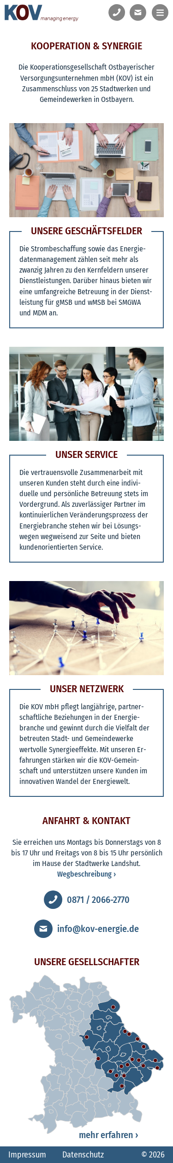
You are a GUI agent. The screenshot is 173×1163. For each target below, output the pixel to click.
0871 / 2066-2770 (98, 899)
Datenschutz (83, 1155)
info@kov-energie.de (98, 928)
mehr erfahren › (108, 1134)
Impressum (27, 1155)
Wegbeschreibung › (86, 874)
